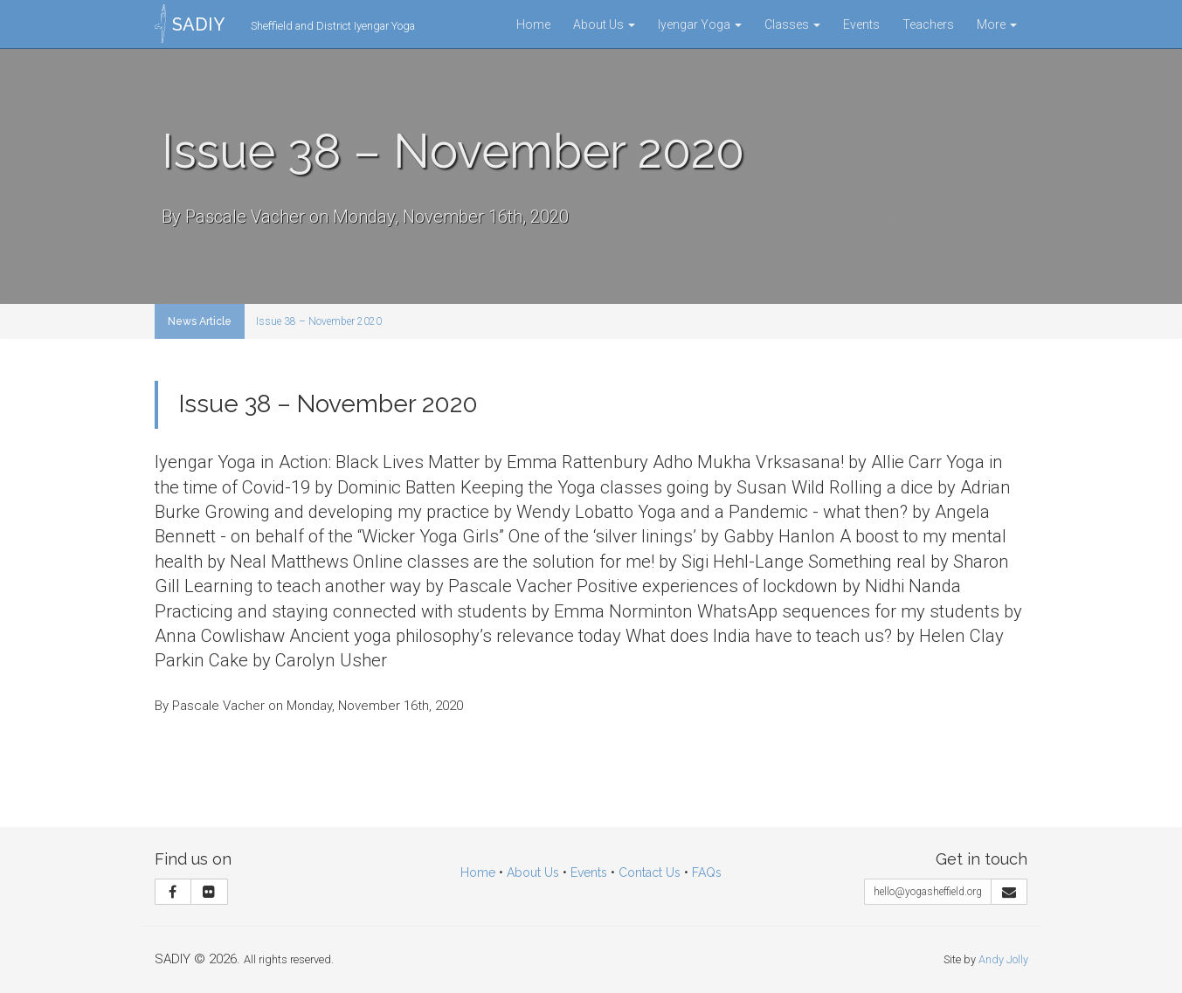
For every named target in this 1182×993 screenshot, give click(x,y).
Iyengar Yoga (700, 24)
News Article (200, 321)
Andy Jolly (1003, 959)
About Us (604, 24)
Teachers (928, 24)
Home (533, 24)
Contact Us (650, 872)
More (997, 24)
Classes (792, 24)
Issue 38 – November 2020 (319, 321)
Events (861, 24)
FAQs (707, 872)
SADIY (198, 24)
